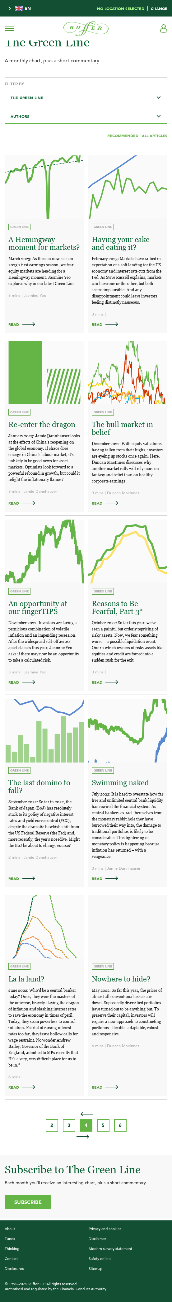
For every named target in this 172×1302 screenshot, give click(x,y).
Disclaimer (97, 1238)
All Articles (154, 135)
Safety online (100, 1258)
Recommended (123, 135)
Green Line (19, 227)
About (10, 1228)
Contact (11, 1258)
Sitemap (95, 1268)
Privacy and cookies (105, 1228)
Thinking (12, 1248)
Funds (10, 1238)
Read (24, 324)
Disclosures (14, 1268)
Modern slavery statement (110, 1248)
